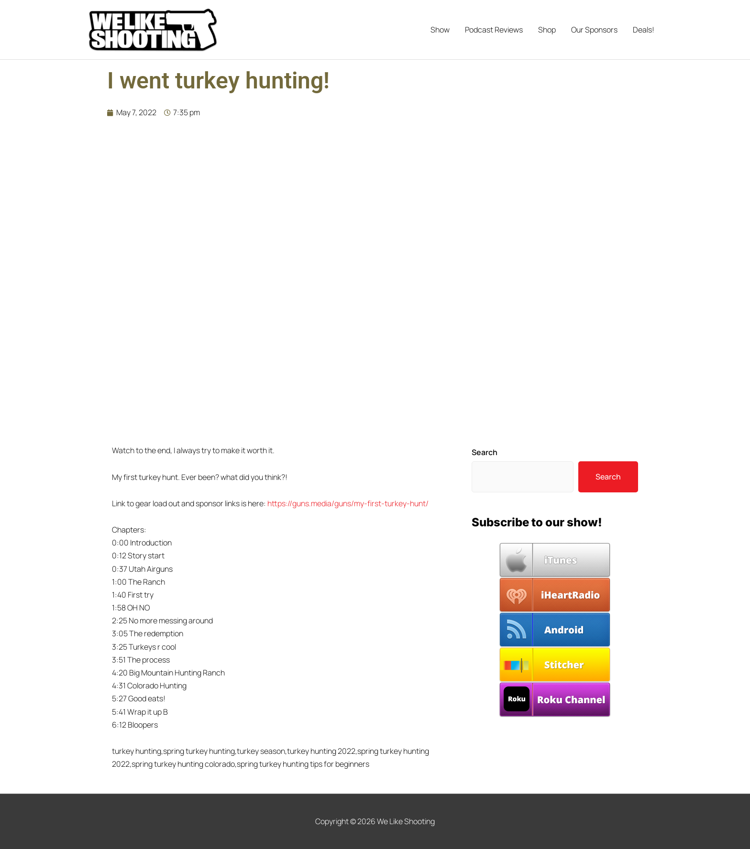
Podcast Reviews (494, 29)
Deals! (643, 29)
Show (440, 29)
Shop (547, 29)
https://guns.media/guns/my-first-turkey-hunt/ (348, 503)
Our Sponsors (594, 29)
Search (484, 452)
